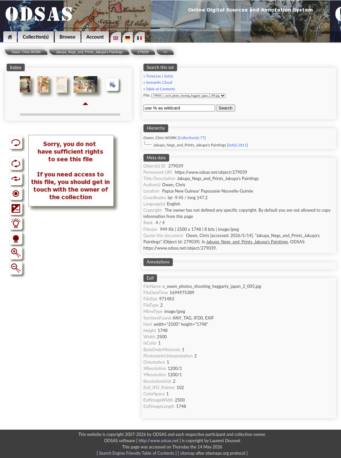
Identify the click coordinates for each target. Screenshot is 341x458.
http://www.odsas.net (158, 440)
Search (225, 108)
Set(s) (168, 76)
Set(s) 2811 (237, 145)
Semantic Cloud (159, 82)
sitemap (187, 453)
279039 (143, 52)
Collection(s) (36, 37)
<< (165, 52)
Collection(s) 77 (191, 138)
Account (95, 37)
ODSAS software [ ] (143, 440)
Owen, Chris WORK (26, 52)
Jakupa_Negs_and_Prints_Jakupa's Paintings (89, 52)
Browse (68, 37)
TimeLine (153, 76)
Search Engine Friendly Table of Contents (136, 453)
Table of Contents (160, 89)
